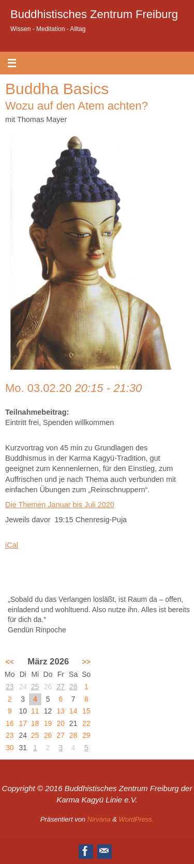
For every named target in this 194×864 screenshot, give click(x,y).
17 (23, 723)
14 (73, 711)
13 (61, 711)
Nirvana (99, 819)
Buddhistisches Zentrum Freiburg (94, 14)
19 (48, 723)
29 (86, 735)
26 (48, 735)
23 (10, 687)
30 (10, 748)
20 (61, 723)
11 (35, 711)
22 (86, 723)
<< (10, 662)
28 (73, 687)
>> (86, 662)
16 (10, 723)
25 (35, 687)
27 (61, 687)
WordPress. (136, 819)
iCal (11, 545)
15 (86, 711)
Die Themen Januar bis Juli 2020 (59, 505)
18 (35, 723)
